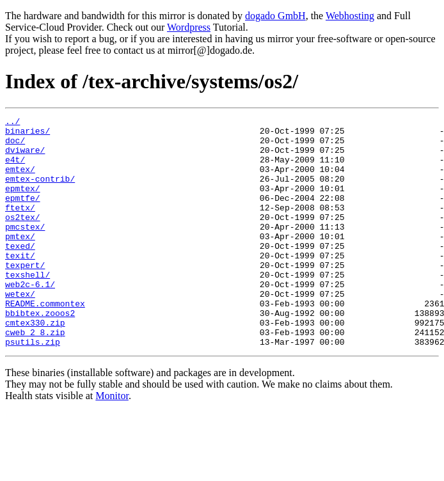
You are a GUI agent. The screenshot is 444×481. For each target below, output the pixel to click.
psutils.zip (32, 387)
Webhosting (350, 15)
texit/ (20, 284)
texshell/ (27, 307)
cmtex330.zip (35, 364)
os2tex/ (22, 238)
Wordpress (188, 27)
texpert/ (25, 295)
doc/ (15, 146)
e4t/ (15, 169)
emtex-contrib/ (40, 192)
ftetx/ (20, 226)
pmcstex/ (25, 249)
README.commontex (45, 341)
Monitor (112, 441)
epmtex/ (22, 203)
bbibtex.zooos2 (40, 353)
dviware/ (25, 157)
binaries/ (27, 134)
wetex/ (20, 330)
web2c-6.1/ (30, 318)
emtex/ (20, 180)
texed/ (20, 272)
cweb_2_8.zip (35, 376)
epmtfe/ (22, 215)
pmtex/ (20, 261)
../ (12, 123)
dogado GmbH (275, 15)
